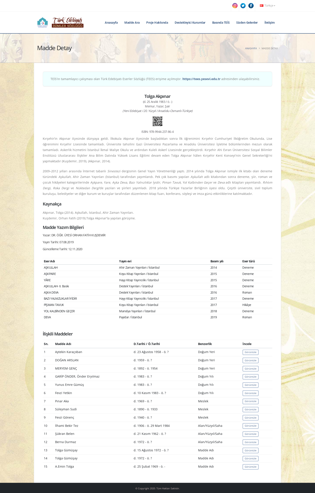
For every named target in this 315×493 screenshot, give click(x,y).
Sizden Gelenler (247, 22)
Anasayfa (111, 22)
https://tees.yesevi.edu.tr (201, 79)
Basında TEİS (221, 22)
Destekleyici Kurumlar (190, 22)
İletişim (269, 22)
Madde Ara (132, 22)
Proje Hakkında (157, 22)
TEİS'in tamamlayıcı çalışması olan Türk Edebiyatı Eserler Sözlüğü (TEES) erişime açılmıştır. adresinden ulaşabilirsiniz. (155, 79)
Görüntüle (250, 352)
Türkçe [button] (267, 5)
